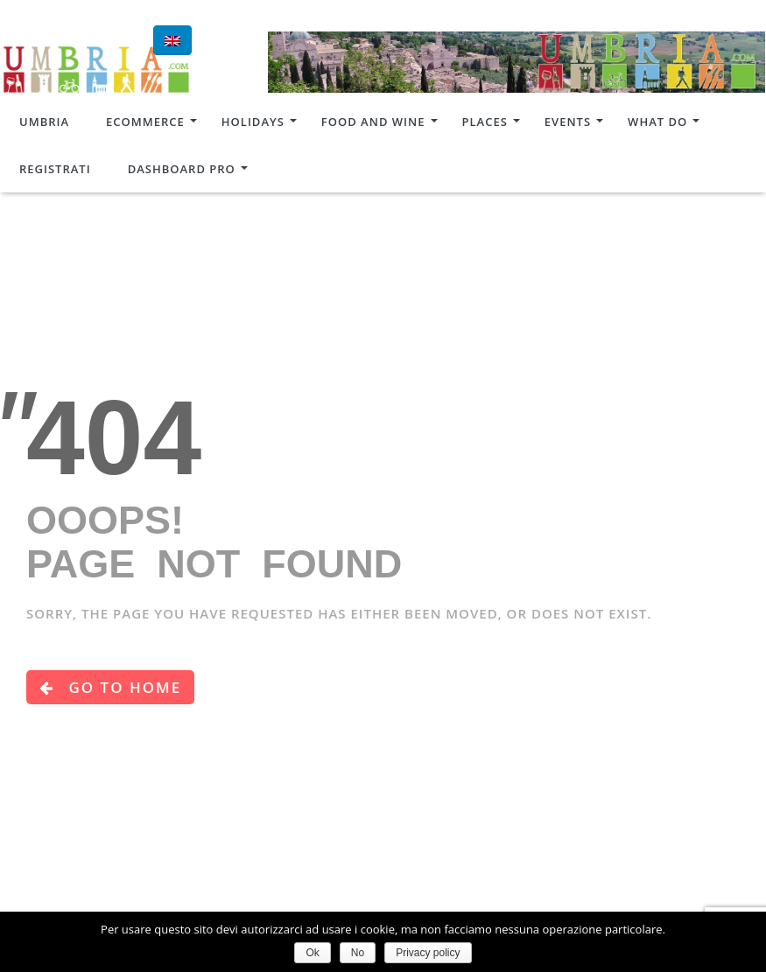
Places (485, 121)
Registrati (55, 169)
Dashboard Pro (181, 169)
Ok (312, 953)
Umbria (44, 121)
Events (568, 121)
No (357, 953)
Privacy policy (428, 953)
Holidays (253, 121)
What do (657, 121)
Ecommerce (145, 121)
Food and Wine (373, 121)
